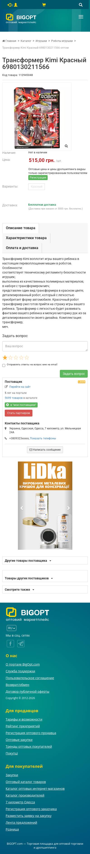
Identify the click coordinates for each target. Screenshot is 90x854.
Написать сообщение (45, 449)
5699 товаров (14, 398)
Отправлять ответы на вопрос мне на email (29, 364)
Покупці (12, 753)
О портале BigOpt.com (23, 664)
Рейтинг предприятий (23, 726)
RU (11, 628)
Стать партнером (18, 413)
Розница (12, 829)
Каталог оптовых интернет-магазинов (35, 788)
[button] (22, 505)
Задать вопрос (74, 374)
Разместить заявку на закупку (28, 816)
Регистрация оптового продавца (31, 733)
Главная (9, 41)
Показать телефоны (43, 438)
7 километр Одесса (20, 802)
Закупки (12, 775)
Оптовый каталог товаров (26, 782)
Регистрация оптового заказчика (31, 809)
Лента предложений (21, 822)
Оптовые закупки (19, 739)
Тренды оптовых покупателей (29, 746)
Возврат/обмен (17, 685)
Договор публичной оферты (27, 691)
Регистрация (38, 177)
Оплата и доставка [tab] (22, 248)
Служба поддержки (20, 671)
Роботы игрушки (62, 41)
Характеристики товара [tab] (26, 238)
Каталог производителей (25, 795)
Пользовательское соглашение (30, 678)
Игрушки (41, 41)
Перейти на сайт (20, 386)
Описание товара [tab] (20, 228)
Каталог (26, 41)
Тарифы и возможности (24, 719)
